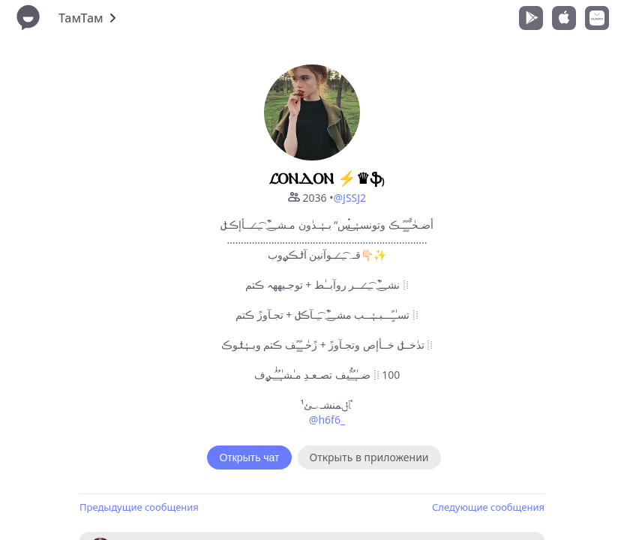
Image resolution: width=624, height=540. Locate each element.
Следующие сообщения (488, 507)
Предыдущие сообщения (139, 507)
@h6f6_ (327, 419)
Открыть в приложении (369, 457)
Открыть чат (249, 458)
